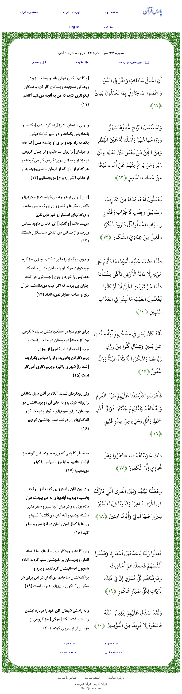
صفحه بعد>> (68, 652)
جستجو (39, 62)
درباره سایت (116, 677)
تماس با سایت (67, 677)
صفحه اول (111, 12)
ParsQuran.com (91, 688)
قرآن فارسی (83, 684)
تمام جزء (69, 643)
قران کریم (100, 684)
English (74, 27)
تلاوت (82, 62)
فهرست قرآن (72, 12)
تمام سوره (111, 643)
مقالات (108, 27)
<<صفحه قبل (113, 652)
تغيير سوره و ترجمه (134, 62)
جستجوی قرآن (29, 12)
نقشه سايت (92, 677)
